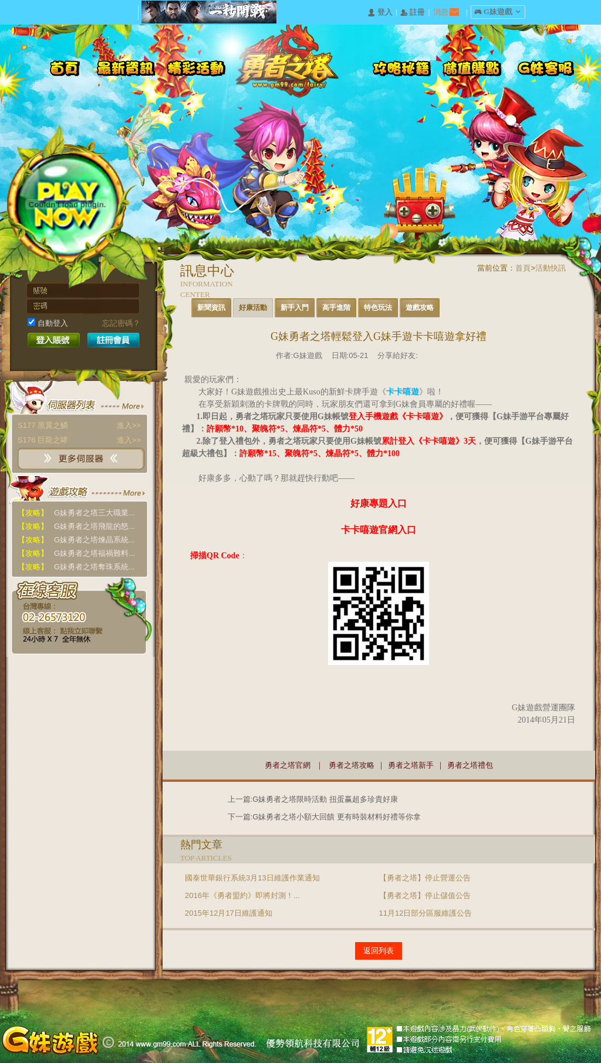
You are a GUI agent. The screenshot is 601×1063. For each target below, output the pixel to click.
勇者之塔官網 (287, 765)
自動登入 (48, 323)
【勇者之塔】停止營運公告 (425, 877)
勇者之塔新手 (411, 765)
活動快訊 (550, 268)
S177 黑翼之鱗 (79, 425)
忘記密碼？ (121, 323)
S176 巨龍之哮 (79, 440)
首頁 (523, 268)
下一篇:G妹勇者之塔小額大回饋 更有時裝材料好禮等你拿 (324, 816)
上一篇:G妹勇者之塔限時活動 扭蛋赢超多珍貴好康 (313, 799)
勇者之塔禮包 (470, 765)
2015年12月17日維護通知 (228, 913)
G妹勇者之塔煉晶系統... (76, 539)
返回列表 (378, 950)
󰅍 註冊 (412, 12)
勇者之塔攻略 (351, 765)
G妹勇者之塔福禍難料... (76, 553)
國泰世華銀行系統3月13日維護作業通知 (252, 877)
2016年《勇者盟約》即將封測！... (242, 895)
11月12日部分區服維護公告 (425, 913)
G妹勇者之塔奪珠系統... (76, 566)
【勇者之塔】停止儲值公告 (425, 895)
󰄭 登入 (379, 12)
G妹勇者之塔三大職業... (76, 512)
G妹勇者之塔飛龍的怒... (76, 526)
